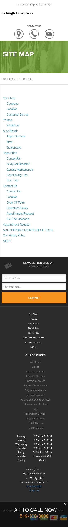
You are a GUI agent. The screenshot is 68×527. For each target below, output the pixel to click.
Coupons (12, 103)
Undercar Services (35, 418)
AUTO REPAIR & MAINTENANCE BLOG (28, 230)
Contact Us (14, 158)
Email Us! (34, 490)
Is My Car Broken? (18, 164)
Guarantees (14, 147)
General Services (35, 394)
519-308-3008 (34, 486)
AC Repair (35, 362)
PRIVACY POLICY (33, 342)
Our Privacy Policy (14, 235)
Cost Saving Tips (17, 175)
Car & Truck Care (35, 371)
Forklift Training (35, 428)
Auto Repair (10, 131)
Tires (10, 142)
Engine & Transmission (35, 385)
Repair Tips (10, 153)
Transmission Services (35, 413)
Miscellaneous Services (35, 404)
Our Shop (9, 98)
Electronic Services (35, 380)
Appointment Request (20, 213)
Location (12, 109)
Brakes (35, 366)
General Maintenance (20, 169)
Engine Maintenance (35, 390)
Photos (7, 120)
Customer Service (17, 114)
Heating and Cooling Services (35, 399)
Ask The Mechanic (18, 219)
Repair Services (16, 136)
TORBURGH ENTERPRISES (18, 79)
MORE (7, 241)
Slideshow (13, 125)
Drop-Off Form (16, 202)
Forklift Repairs (35, 423)
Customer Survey (17, 208)
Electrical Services (35, 376)
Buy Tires (12, 180)
